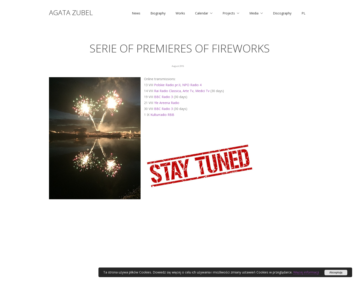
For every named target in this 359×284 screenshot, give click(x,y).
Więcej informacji (306, 272)
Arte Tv (188, 91)
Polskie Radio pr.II (167, 85)
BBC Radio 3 (163, 97)
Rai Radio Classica (167, 91)
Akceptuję (335, 272)
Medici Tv (202, 91)
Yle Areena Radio (166, 103)
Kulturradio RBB (162, 114)
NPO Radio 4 (191, 85)
